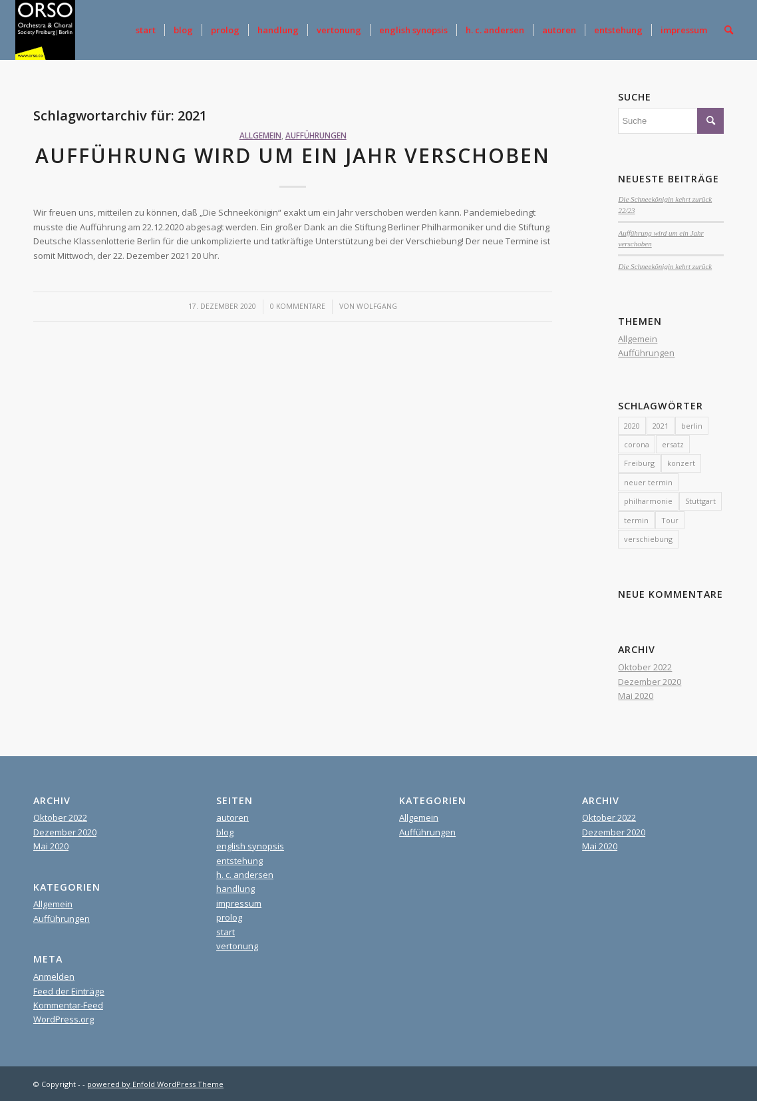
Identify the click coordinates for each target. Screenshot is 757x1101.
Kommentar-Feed (68, 1005)
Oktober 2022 (645, 667)
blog (224, 832)
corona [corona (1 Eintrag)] (636, 444)
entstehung (239, 861)
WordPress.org (63, 1019)
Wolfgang (377, 306)
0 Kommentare (297, 306)
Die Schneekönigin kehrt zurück (665, 266)
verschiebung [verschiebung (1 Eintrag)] (648, 539)
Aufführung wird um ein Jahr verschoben (292, 155)
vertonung (237, 946)
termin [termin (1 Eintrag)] (636, 520)
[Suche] (729, 30)
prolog (229, 917)
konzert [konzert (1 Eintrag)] (681, 463)
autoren (232, 817)
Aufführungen (316, 135)
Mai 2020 (635, 696)
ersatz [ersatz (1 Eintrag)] (673, 444)
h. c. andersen (244, 875)
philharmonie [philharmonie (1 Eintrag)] (648, 501)
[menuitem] (145, 30)
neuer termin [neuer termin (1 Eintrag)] (648, 482)
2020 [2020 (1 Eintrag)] (632, 426)
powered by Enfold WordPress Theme (155, 1084)
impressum (238, 903)
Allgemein (260, 135)
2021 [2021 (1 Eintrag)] (661, 426)
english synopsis (250, 846)
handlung (235, 889)
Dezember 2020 (649, 682)
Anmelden (54, 977)
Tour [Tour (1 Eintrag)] (670, 520)
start (225, 932)
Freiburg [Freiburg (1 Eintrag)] (639, 463)
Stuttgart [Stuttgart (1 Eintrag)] (700, 501)
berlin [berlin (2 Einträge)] (691, 426)
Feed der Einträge (68, 991)
